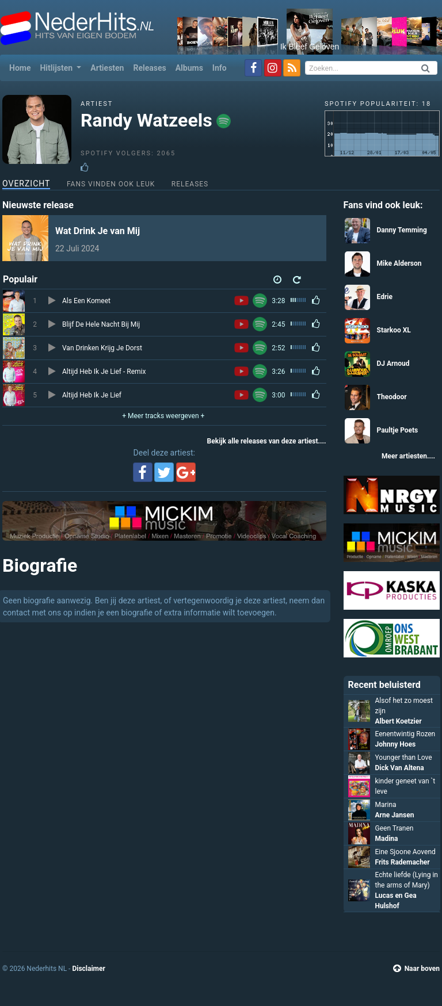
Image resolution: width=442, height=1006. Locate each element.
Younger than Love (403, 757)
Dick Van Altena (399, 768)
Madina (386, 839)
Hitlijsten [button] (57, 67)
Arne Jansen (394, 815)
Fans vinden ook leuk (111, 184)
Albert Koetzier (398, 721)
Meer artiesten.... (408, 456)
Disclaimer (88, 969)
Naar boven (416, 969)
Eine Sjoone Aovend (405, 852)
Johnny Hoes (395, 744)
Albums (189, 67)
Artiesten (107, 67)
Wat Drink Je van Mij (97, 230)
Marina (386, 805)
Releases (149, 67)
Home (22, 67)
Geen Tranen (394, 828)
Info (219, 67)
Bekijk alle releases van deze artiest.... (266, 441)
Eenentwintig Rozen (405, 734)
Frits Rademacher (402, 862)
